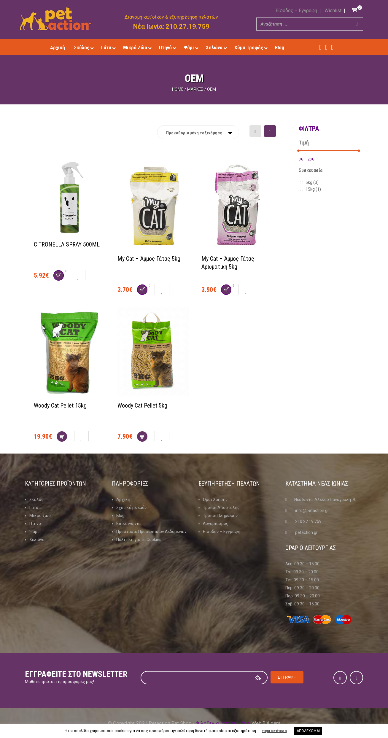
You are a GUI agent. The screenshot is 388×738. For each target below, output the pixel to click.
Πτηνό (35, 523)
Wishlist (333, 10)
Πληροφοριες (129, 483)
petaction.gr (306, 532)
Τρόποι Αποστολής (221, 507)
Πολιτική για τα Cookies (138, 539)
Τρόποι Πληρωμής (220, 515)
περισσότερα (274, 731)
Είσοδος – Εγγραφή (296, 10)
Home (178, 89)
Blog (120, 515)
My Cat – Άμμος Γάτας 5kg (148, 258)
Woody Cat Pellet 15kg (60, 405)
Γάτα (33, 507)
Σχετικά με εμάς (131, 507)
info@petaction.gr (312, 510)
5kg (312, 182)
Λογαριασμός (215, 523)
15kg (313, 189)
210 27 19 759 (308, 521)
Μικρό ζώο (40, 515)
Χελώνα (36, 539)
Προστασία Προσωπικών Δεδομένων (151, 531)
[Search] (357, 24)
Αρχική (123, 499)
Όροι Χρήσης (215, 499)
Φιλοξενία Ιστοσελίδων (222, 723)
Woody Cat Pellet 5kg (142, 405)
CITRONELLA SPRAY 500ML (67, 244)
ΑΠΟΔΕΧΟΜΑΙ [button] (308, 731)
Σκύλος (36, 499)
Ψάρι (34, 531)
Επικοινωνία (128, 523)
